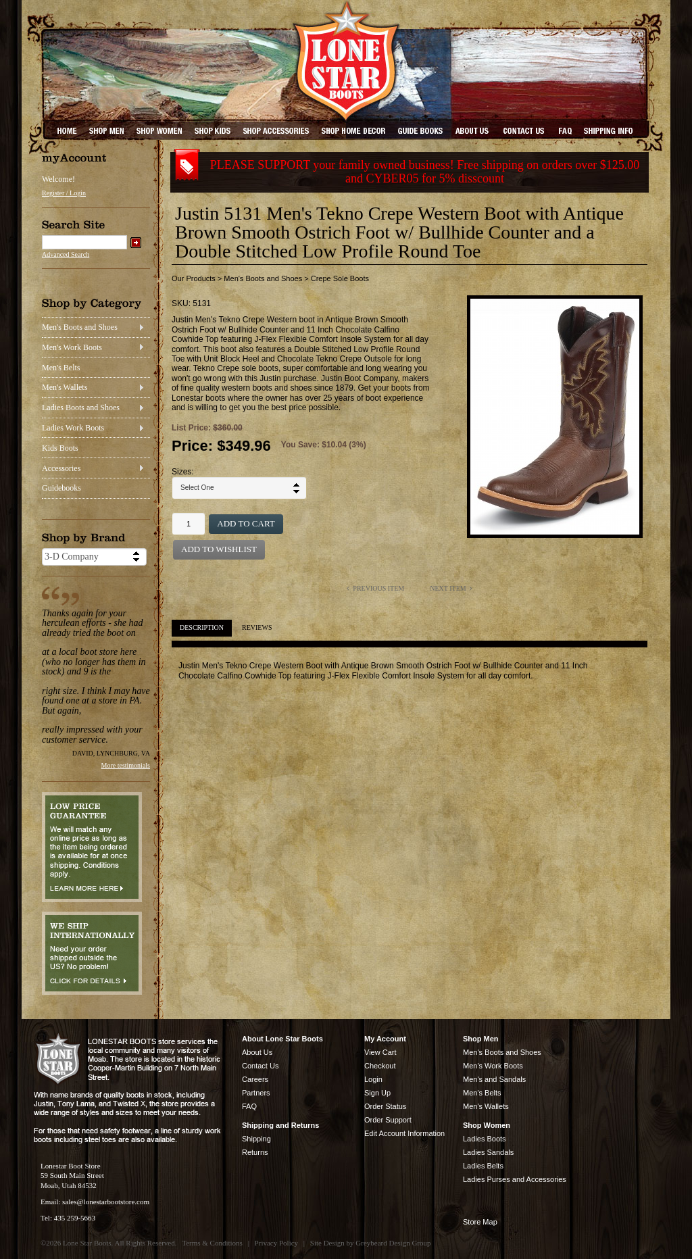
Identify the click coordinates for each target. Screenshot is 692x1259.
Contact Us (260, 1066)
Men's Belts (61, 367)
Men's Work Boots (72, 347)
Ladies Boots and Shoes (81, 407)
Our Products (194, 278)
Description (202, 627)
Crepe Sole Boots (340, 278)
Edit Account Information (404, 1133)
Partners (256, 1093)
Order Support (388, 1120)
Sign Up (377, 1093)
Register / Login (64, 193)
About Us (257, 1052)
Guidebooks (61, 488)
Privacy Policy (276, 1243)
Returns (255, 1152)
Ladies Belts (483, 1166)
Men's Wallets (64, 387)
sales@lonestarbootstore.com (105, 1202)
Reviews (257, 627)
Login (373, 1079)
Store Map (480, 1222)
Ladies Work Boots (73, 428)
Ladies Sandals (488, 1152)
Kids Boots (60, 448)
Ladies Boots (484, 1139)
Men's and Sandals (494, 1079)
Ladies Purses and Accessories (514, 1179)
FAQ (249, 1106)
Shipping (256, 1139)
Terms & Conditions (212, 1243)
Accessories (61, 468)
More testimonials (126, 765)
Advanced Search (65, 254)
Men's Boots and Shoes (80, 327)
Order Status (385, 1106)
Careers (255, 1079)
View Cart (380, 1052)
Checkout (379, 1066)
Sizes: (183, 471)
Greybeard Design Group (392, 1243)
